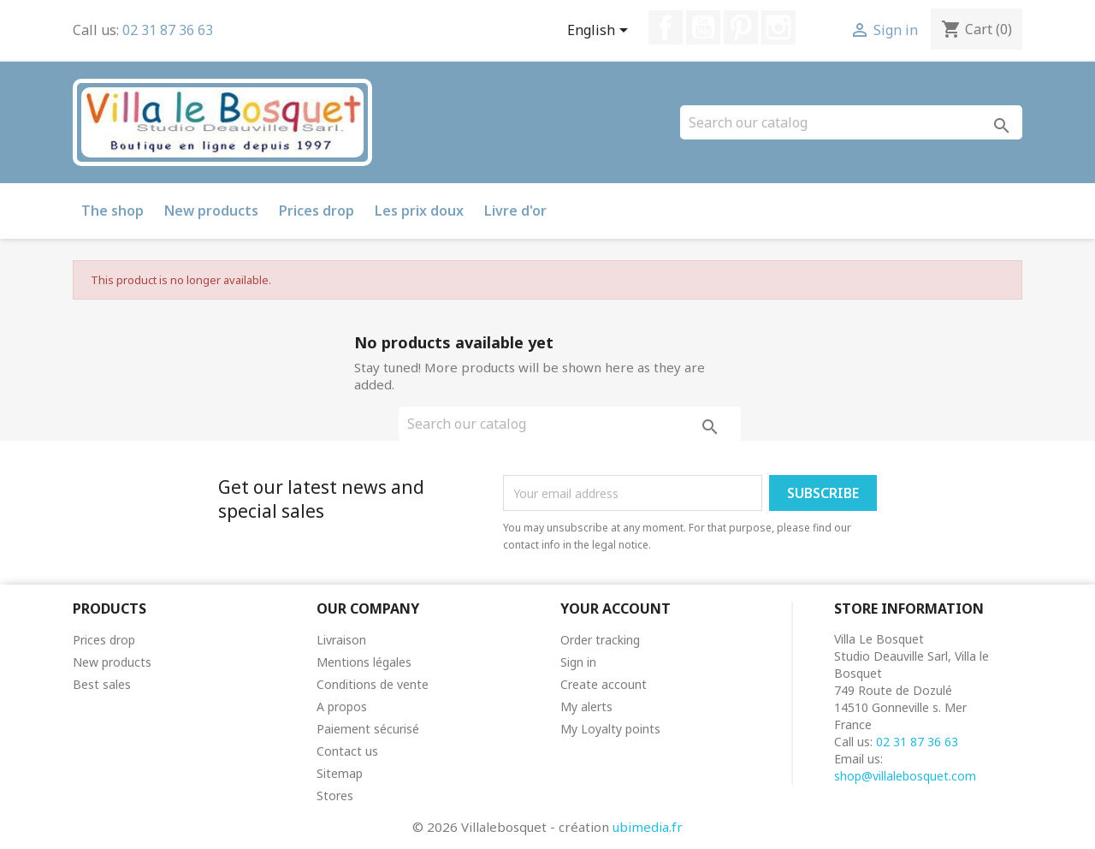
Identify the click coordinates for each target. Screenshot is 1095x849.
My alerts (586, 706)
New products (211, 210)
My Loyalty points (610, 729)
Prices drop (316, 210)
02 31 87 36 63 (167, 30)
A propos (342, 706)
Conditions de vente (373, 684)
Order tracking (600, 640)
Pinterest (741, 27)
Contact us (347, 751)
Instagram (778, 27)
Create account (603, 684)
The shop (112, 210)
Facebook (665, 27)
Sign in (578, 662)
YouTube (703, 27)
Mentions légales (364, 662)
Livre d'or (515, 210)
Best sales (102, 684)
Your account (615, 608)
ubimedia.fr (648, 826)
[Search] (851, 122)
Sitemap (340, 773)
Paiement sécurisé (368, 729)
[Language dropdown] (600, 31)
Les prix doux (419, 210)
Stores (335, 795)
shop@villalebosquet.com (905, 776)
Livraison (341, 640)
